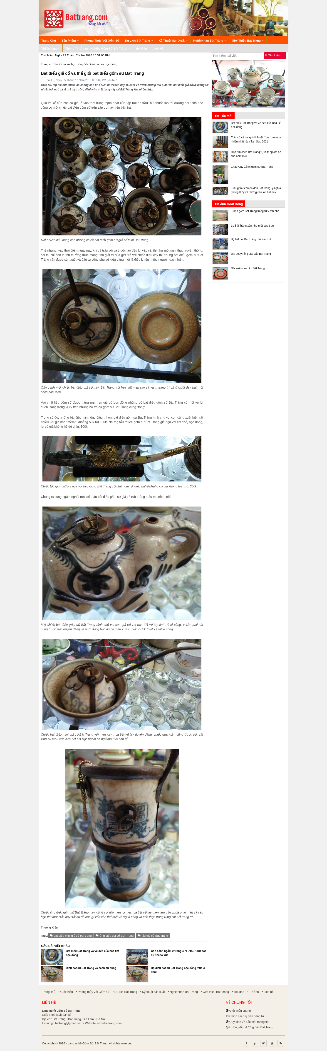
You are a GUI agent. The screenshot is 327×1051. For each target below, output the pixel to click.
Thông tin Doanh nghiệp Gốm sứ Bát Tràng (97, 48)
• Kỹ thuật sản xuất (152, 992)
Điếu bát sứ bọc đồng (103, 64)
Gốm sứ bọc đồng (71, 64)
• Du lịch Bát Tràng (125, 992)
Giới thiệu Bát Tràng (248, 40)
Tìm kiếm (272, 55)
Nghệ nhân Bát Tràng (209, 40)
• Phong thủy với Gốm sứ (92, 992)
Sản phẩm (70, 40)
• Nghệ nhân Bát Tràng (183, 992)
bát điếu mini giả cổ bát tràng (71, 935)
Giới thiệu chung (240, 1010)
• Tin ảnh (253, 992)
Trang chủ (48, 40)
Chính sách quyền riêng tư (246, 1016)
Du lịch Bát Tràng (139, 40)
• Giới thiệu (65, 992)
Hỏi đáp (141, 48)
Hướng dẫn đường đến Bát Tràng (251, 1027)
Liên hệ (158, 48)
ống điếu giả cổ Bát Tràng (115, 935)
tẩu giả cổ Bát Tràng (153, 935)
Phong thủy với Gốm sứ (101, 40)
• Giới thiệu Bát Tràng (215, 992)
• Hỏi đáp (238, 992)
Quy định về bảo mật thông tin (249, 1022)
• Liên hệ (267, 992)
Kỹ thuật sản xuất (173, 40)
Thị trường (50, 48)
